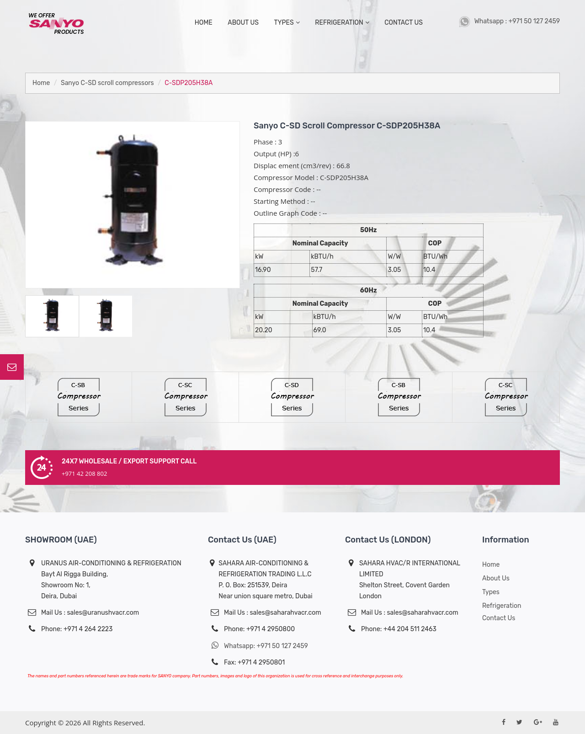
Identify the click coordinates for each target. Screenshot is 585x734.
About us (496, 578)
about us (243, 23)
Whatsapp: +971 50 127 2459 (258, 645)
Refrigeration (342, 23)
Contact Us (498, 618)
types (286, 23)
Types (491, 592)
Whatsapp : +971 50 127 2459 (509, 21)
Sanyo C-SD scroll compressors (107, 83)
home (204, 23)
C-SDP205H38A (189, 83)
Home (41, 83)
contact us (403, 23)
